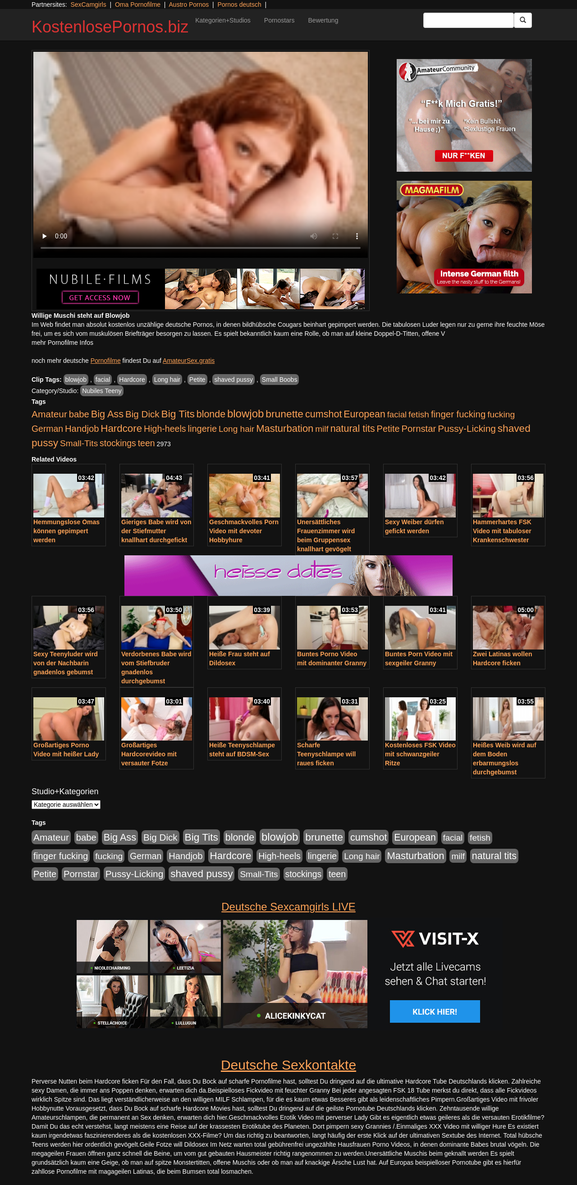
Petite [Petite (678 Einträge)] (388, 429)
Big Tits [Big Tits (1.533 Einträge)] (178, 414)
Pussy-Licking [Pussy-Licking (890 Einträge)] (467, 428)
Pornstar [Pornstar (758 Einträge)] (419, 429)
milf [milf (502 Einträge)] (322, 429)
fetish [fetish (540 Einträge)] (418, 414)
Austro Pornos (189, 4)
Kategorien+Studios (223, 20)
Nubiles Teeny (102, 390)
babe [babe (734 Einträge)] (79, 414)
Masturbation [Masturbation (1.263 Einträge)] (284, 428)
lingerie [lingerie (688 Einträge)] (202, 429)
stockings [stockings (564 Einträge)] (118, 443)
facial (103, 379)
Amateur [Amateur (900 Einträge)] (49, 414)
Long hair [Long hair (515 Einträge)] (236, 429)
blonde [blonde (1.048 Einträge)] (211, 414)
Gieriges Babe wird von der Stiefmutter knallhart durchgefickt (156, 531)
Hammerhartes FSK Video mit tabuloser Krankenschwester (502, 531)
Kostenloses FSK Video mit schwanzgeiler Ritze (420, 754)
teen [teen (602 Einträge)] (146, 443)
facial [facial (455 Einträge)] (397, 414)
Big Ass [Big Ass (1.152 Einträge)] (107, 414)
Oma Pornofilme (137, 4)
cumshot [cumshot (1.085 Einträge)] (323, 414)
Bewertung (323, 20)
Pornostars (279, 20)
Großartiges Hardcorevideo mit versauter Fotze (149, 754)
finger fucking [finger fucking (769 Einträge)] (458, 414)
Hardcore (132, 379)
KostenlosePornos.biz (110, 27)
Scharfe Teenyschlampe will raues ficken (326, 754)
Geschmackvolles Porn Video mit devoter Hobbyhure (244, 531)
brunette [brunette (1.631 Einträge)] (284, 414)
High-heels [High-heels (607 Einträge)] (165, 429)
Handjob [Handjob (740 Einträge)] (82, 429)
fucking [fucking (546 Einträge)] (501, 414)
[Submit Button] (523, 20)
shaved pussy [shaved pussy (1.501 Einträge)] (201, 873)
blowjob (76, 379)
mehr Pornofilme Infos (62, 342)
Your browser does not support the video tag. (200, 155)
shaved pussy (233, 379)
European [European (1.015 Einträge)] (364, 414)
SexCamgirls (88, 4)
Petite (197, 379)
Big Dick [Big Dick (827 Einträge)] (142, 414)
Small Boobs (280, 379)
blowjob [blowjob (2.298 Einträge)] (245, 413)
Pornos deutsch (239, 4)
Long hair (167, 379)
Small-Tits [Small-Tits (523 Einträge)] (79, 443)
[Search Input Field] (468, 20)
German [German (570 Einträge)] (47, 429)
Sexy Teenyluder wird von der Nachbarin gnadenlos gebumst (65, 663)
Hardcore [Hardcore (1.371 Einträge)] (121, 428)
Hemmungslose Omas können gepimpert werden (66, 531)
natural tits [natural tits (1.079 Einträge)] (352, 428)
